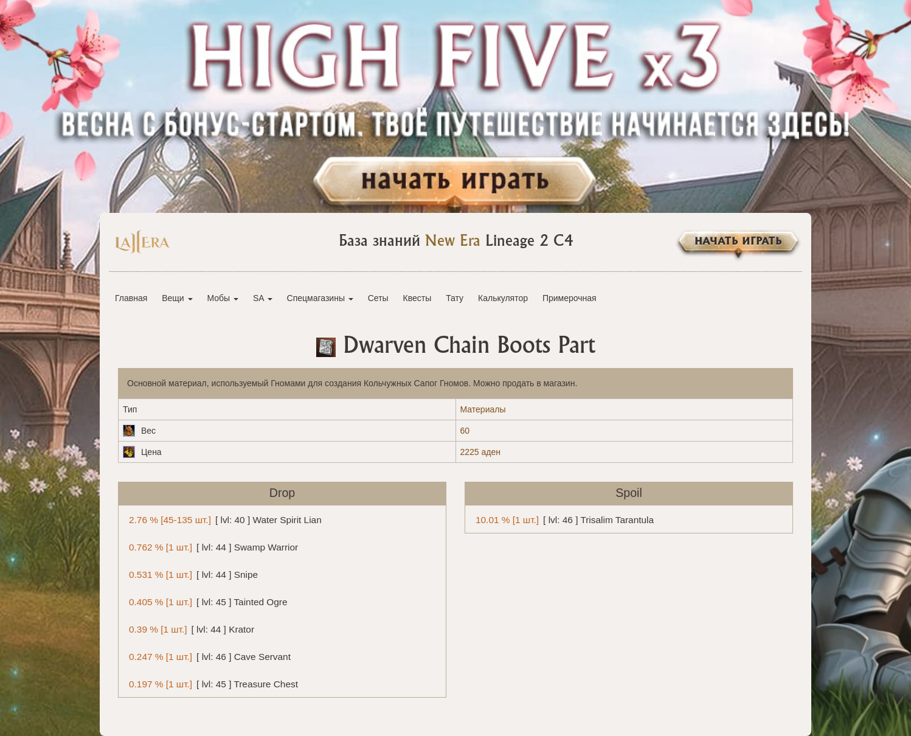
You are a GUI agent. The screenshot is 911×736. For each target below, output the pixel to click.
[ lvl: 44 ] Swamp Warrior (211, 546)
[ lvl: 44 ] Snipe (191, 574)
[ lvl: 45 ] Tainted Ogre (206, 601)
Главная (131, 298)
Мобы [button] (222, 298)
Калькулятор (503, 298)
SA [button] (262, 298)
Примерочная (569, 298)
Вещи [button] (177, 298)
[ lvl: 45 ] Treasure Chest (211, 683)
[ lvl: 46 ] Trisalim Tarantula (562, 519)
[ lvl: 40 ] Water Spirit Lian (223, 519)
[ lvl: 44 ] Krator (189, 628)
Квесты (417, 298)
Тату (454, 298)
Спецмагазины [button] (320, 298)
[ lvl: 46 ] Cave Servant (208, 656)
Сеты (378, 298)
